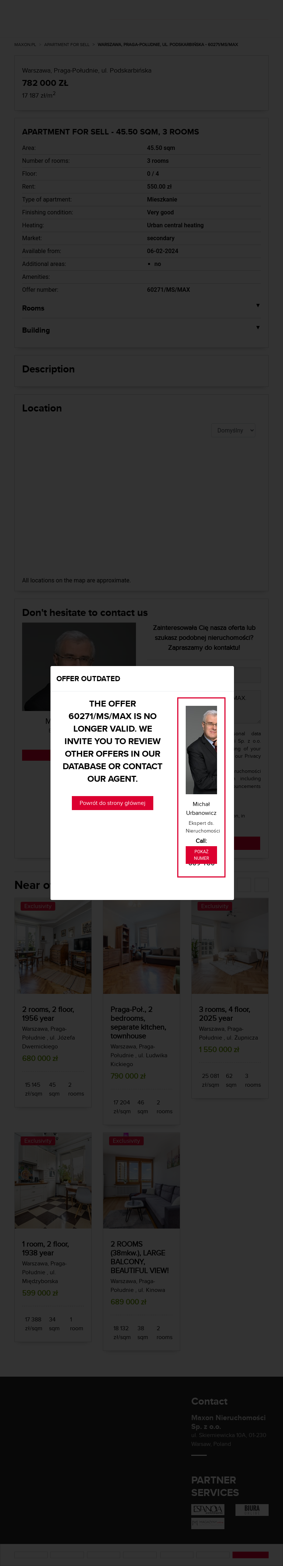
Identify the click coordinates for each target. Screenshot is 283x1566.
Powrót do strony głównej (113, 803)
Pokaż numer (201, 855)
